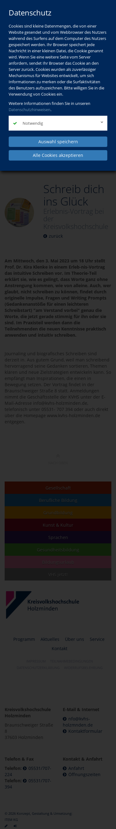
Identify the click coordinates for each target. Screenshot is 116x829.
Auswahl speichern (58, 142)
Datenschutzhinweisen (29, 109)
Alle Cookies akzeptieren (58, 155)
